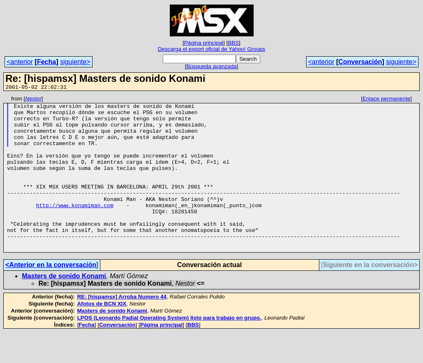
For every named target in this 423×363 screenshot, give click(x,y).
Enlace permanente (387, 100)
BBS (233, 43)
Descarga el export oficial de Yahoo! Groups (211, 49)
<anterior (20, 61)
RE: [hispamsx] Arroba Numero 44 (122, 328)
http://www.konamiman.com (74, 227)
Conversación (360, 61)
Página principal (203, 43)
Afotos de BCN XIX (101, 335)
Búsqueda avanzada (211, 66)
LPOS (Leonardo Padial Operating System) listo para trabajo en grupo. (169, 349)
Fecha (46, 61)
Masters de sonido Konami (64, 306)
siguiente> (75, 61)
